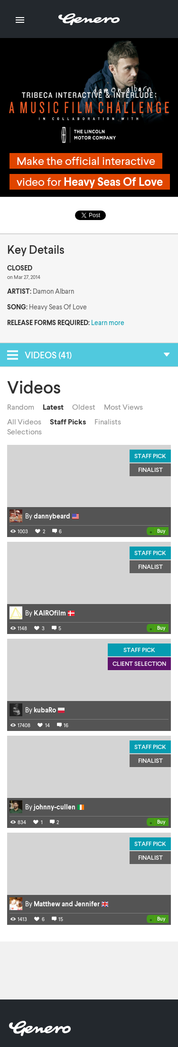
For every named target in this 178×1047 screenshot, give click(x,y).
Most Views (123, 407)
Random (20, 407)
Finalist (150, 469)
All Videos (24, 421)
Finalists (107, 421)
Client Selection (139, 663)
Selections (24, 431)
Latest (53, 407)
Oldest (83, 407)
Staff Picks (68, 421)
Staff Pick (150, 456)
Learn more (107, 322)
